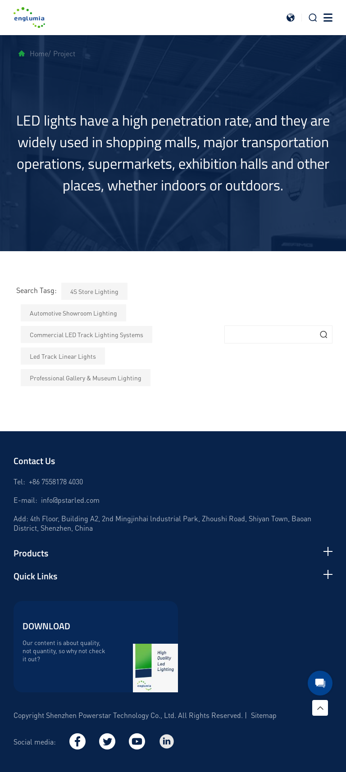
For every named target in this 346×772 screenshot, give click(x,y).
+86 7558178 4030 (56, 481)
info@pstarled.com (70, 500)
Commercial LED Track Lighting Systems (86, 334)
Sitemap (264, 715)
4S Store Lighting (94, 291)
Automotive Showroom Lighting (73, 313)
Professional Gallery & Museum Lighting (85, 378)
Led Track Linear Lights (63, 356)
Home (33, 53)
